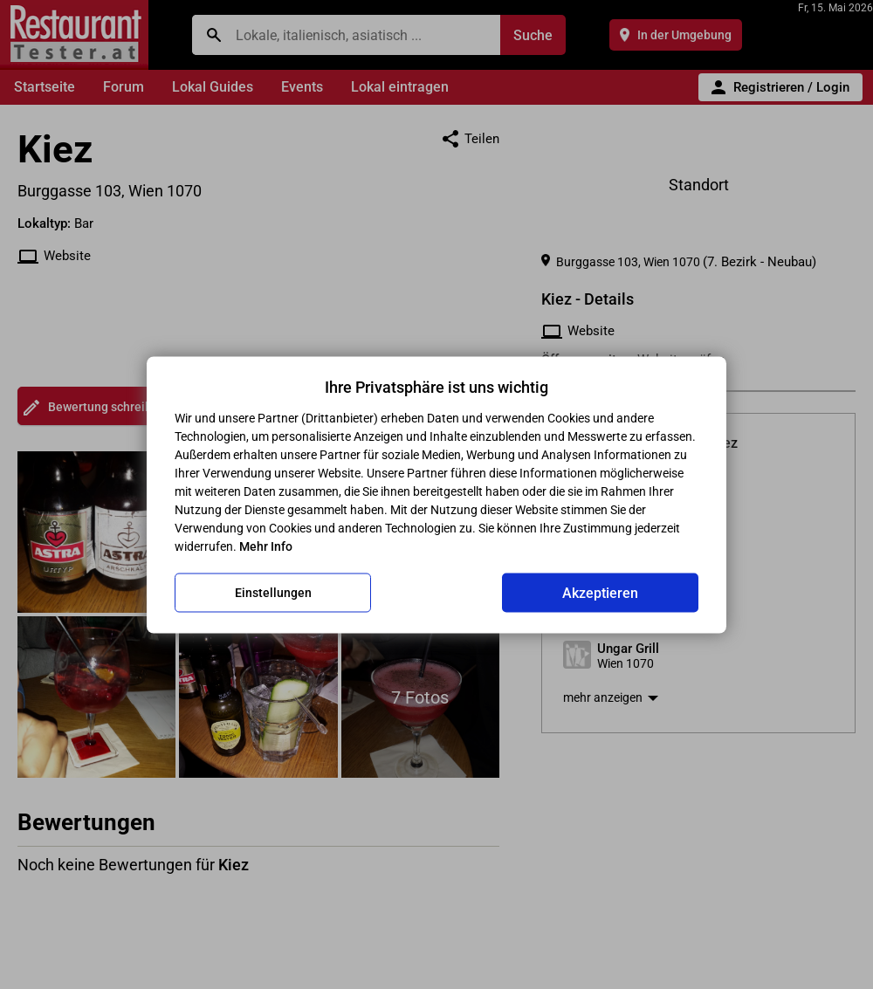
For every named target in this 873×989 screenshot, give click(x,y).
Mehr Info (265, 546)
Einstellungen (273, 593)
